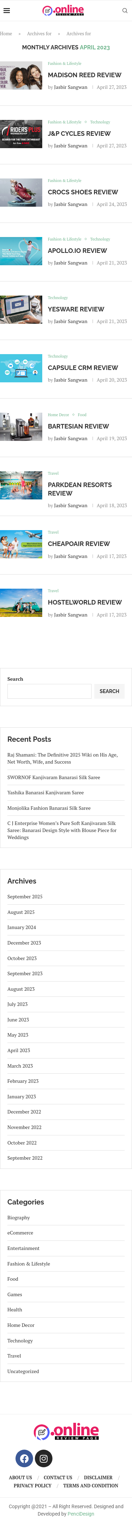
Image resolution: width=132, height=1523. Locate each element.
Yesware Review (76, 309)
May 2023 (18, 1034)
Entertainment (23, 1248)
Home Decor (20, 1325)
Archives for (39, 33)
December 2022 (24, 1111)
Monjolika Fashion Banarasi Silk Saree (49, 808)
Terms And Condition (90, 1485)
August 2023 (21, 988)
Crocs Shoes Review (83, 192)
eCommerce (20, 1232)
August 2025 (21, 912)
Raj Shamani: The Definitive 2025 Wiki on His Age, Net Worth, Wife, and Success (62, 758)
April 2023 (18, 1050)
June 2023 (18, 1019)
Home (6, 33)
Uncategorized (23, 1371)
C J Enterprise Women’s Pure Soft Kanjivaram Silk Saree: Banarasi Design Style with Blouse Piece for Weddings (62, 830)
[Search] (124, 10)
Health (14, 1309)
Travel (14, 1355)
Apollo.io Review (77, 250)
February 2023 (23, 1081)
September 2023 (25, 973)
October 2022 (22, 1142)
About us (20, 1477)
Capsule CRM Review (83, 367)
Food (12, 1278)
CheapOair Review (79, 543)
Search (15, 678)
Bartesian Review (78, 426)
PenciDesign (81, 1514)
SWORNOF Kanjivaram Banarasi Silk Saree (53, 777)
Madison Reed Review (84, 75)
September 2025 (25, 896)
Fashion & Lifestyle (28, 1263)
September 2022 (25, 1157)
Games (14, 1294)
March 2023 (20, 1065)
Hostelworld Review (85, 602)
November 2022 (24, 1127)
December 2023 (24, 942)
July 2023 (17, 1004)
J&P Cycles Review (79, 133)
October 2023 (22, 958)
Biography (18, 1217)
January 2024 (21, 927)
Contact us (58, 1477)
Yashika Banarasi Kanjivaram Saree (45, 792)
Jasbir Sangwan (70, 87)
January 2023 (21, 1096)
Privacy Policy (32, 1485)
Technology (20, 1340)
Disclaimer (98, 1477)
